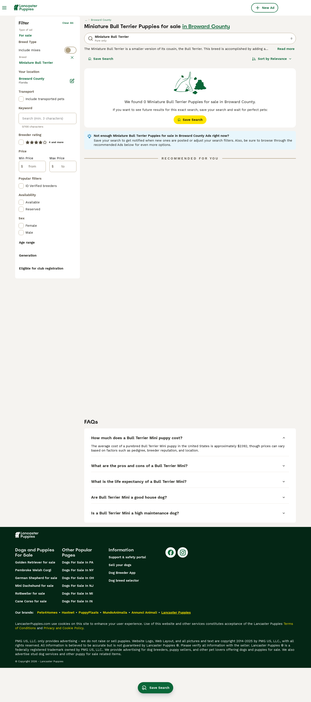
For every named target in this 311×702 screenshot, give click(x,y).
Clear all (67, 22)
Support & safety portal (127, 591)
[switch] (47, 56)
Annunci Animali (144, 647)
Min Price (26, 251)
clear (70, 64)
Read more (286, 49)
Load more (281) (35, 154)
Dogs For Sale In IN (77, 635)
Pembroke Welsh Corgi (33, 604)
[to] (62, 259)
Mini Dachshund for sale (34, 620)
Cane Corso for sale (31, 635)
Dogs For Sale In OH (78, 612)
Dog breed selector (124, 615)
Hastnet (68, 647)
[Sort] (272, 58)
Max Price (57, 251)
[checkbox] (21, 86)
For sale (28, 40)
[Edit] (72, 173)
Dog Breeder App (122, 607)
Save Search (100, 59)
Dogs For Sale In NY (78, 604)
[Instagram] (183, 586)
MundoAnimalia (115, 647)
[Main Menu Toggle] (4, 7)
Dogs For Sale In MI (77, 628)
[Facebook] (170, 586)
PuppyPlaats (88, 647)
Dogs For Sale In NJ (78, 620)
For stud (51, 40)
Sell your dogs (120, 599)
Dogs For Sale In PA (77, 596)
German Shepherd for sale (36, 612)
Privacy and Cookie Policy (63, 662)
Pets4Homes (47, 647)
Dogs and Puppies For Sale (34, 586)
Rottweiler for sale (30, 628)
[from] (32, 259)
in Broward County (206, 26)
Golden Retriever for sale (35, 596)
